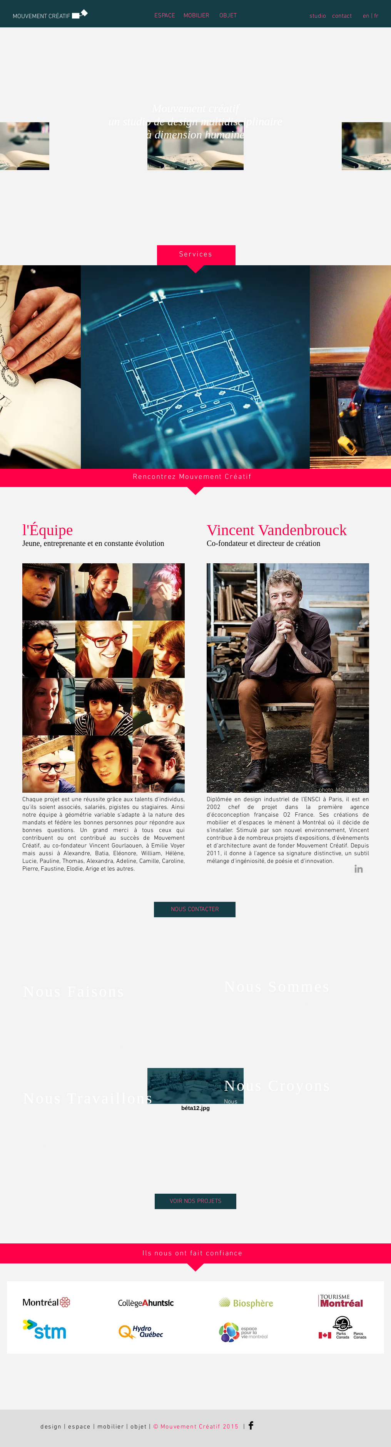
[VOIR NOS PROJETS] (195, 1201)
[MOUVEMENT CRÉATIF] (41, 16)
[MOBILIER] (196, 16)
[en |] (368, 16)
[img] (195, 367)
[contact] (342, 16)
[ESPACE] (164, 16)
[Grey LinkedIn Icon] (358, 868)
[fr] (376, 16)
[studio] (318, 16)
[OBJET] (228, 16)
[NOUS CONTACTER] (195, 909)
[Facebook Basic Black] (251, 1425)
